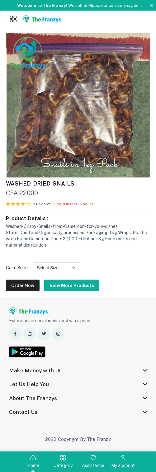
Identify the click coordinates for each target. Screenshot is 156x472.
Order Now (22, 285)
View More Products (72, 285)
